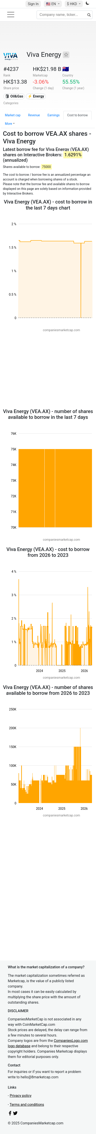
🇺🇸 (51, 4)
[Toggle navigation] (11, 14)
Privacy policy (20, 1096)
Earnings (54, 115)
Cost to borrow (77, 115)
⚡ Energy (36, 96)
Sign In (33, 4)
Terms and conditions (27, 1104)
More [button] (8, 123)
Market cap (13, 115)
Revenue (34, 115)
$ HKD (72, 4)
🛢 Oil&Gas (14, 96)
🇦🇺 (65, 69)
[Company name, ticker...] (64, 15)
